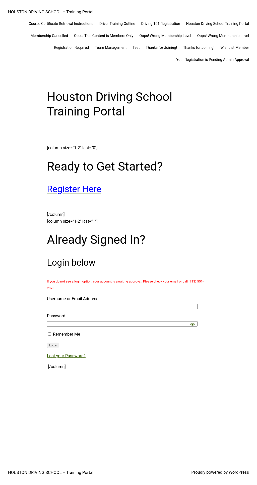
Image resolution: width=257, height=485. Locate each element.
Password (56, 315)
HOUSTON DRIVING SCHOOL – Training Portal (50, 12)
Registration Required (71, 47)
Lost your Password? (66, 355)
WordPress (239, 472)
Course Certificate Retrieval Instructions (61, 23)
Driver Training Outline (117, 23)
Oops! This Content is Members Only (103, 35)
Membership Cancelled (49, 35)
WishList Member (234, 47)
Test (136, 47)
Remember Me (64, 334)
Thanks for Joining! (161, 47)
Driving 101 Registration (160, 23)
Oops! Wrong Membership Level (165, 35)
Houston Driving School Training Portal (217, 23)
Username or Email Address (72, 298)
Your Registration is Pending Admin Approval (212, 59)
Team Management (110, 47)
